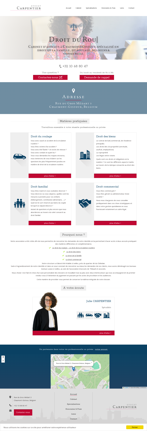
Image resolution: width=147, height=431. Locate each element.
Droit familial (39, 186)
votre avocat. (101, 349)
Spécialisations (91, 8)
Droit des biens (106, 136)
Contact (131, 8)
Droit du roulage (41, 136)
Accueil (68, 8)
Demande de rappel (96, 77)
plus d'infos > (50, 176)
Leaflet (125, 387)
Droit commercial (107, 186)
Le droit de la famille (74, 255)
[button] (73, 369)
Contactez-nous (23, 412)
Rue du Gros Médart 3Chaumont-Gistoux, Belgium (73, 104)
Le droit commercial (73, 259)
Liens (122, 8)
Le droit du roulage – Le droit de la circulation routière (73, 248)
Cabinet (78, 8)
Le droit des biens (73, 252)
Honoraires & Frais (108, 8)
